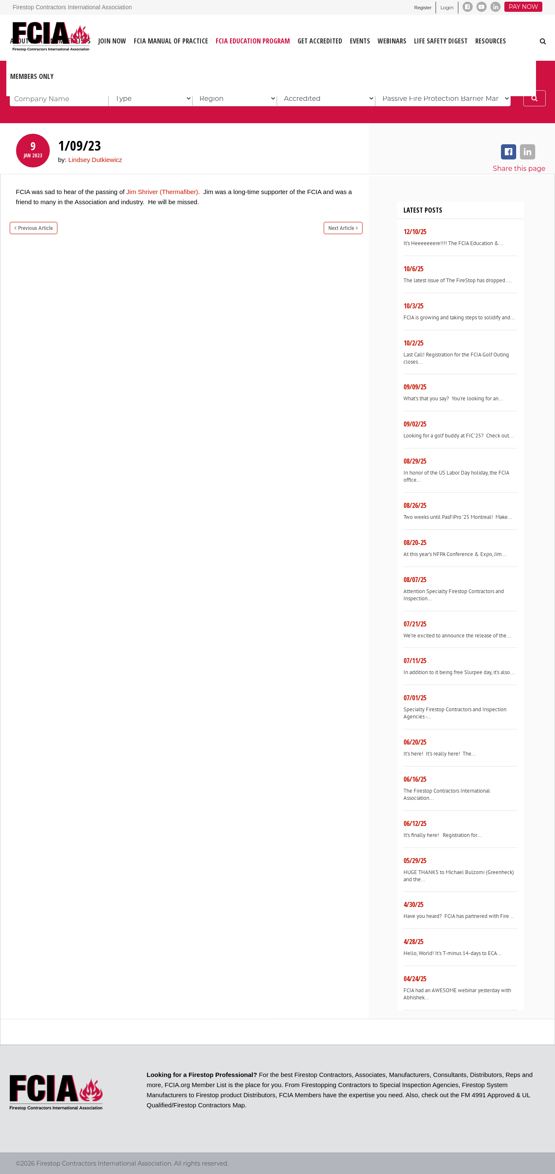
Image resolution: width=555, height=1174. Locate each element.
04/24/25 (414, 978)
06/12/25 (414, 823)
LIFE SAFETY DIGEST (441, 41)
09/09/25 (414, 386)
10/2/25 (413, 343)
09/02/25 (414, 424)
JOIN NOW (112, 41)
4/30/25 (413, 904)
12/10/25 (414, 231)
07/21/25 (414, 624)
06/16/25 (414, 779)
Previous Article (35, 228)
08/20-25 (414, 542)
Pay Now (523, 7)
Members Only (32, 76)
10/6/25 (413, 268)
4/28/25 (413, 941)
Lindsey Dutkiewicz (95, 159)
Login (446, 8)
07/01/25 (414, 697)
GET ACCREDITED (320, 41)
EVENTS (360, 41)
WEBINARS (392, 41)
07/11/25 (414, 660)
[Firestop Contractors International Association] (18, 37)
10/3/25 (413, 305)
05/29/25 (414, 860)
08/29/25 (414, 461)
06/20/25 (414, 742)
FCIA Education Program (253, 41)
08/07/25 (414, 579)
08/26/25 (414, 505)
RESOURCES (490, 41)
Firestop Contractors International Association (72, 7)
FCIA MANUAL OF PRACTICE (171, 41)
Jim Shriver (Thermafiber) (162, 191)
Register (422, 7)
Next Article (341, 228)
